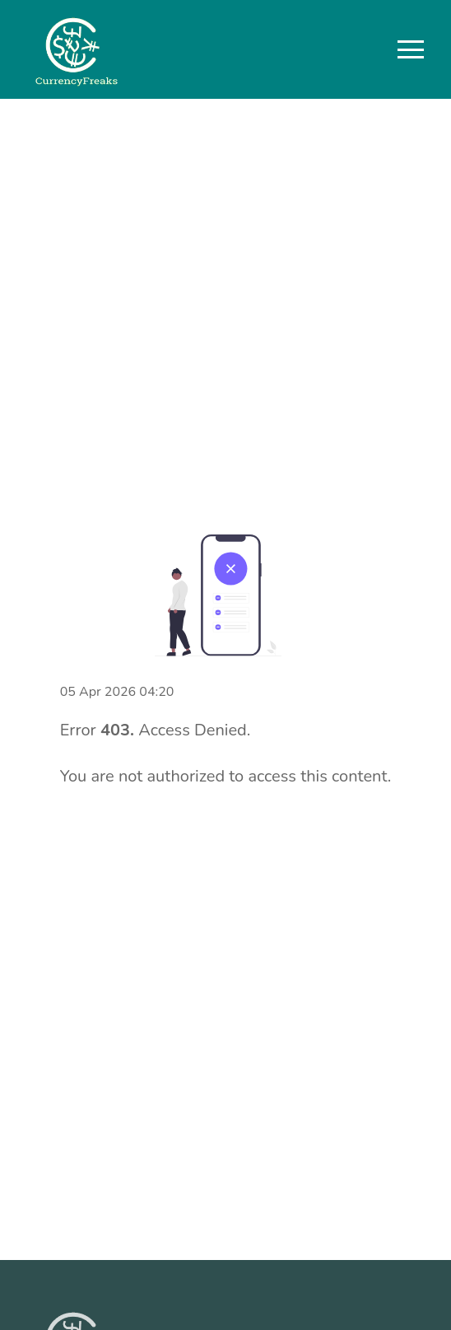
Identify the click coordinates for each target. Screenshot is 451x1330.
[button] (411, 49)
